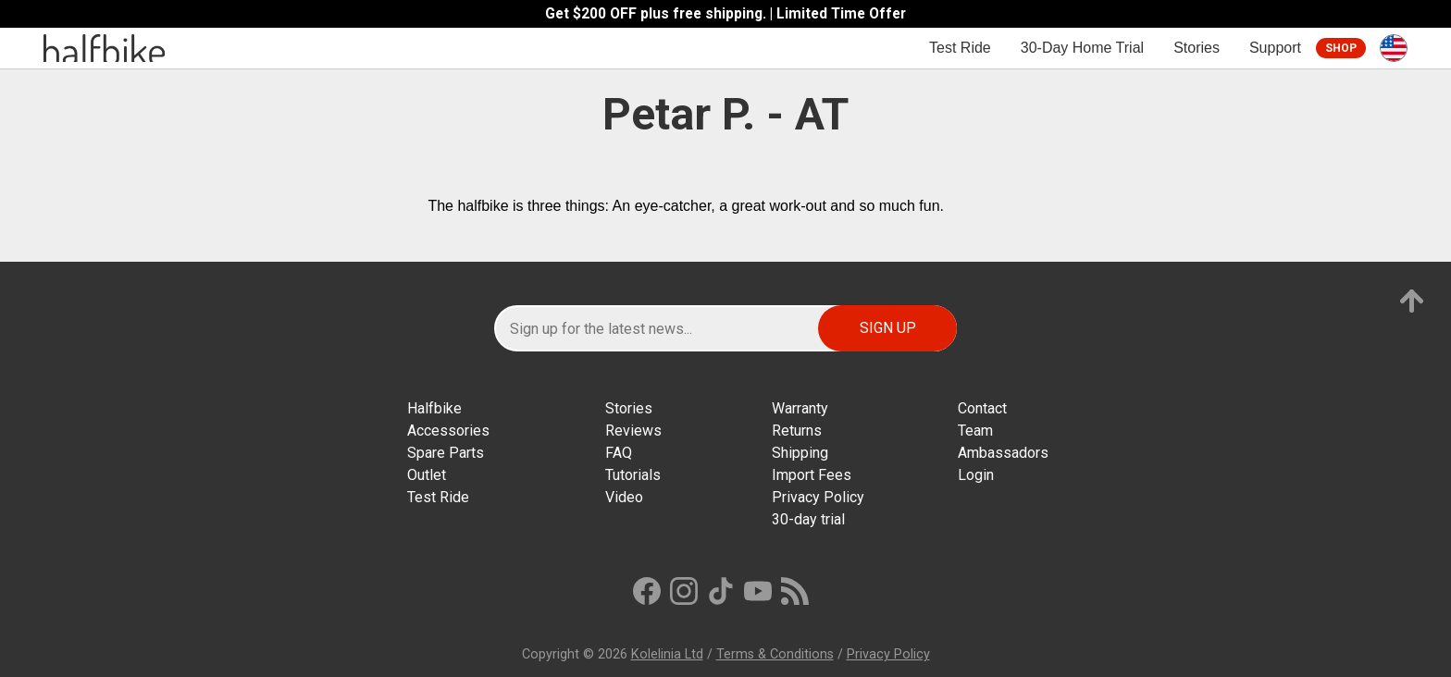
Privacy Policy (818, 497)
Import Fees (811, 475)
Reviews (633, 430)
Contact (982, 408)
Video (624, 497)
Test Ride (960, 47)
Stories (1196, 47)
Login (976, 475)
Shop (1341, 48)
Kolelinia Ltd (667, 654)
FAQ (618, 453)
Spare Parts (445, 453)
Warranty (800, 408)
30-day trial (808, 519)
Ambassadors (1003, 453)
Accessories (448, 430)
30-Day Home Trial (1082, 47)
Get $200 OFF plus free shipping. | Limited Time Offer (725, 13)
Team (975, 430)
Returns (797, 430)
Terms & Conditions (775, 654)
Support (1275, 47)
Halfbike (434, 408)
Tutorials (633, 475)
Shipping (800, 453)
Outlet (426, 475)
